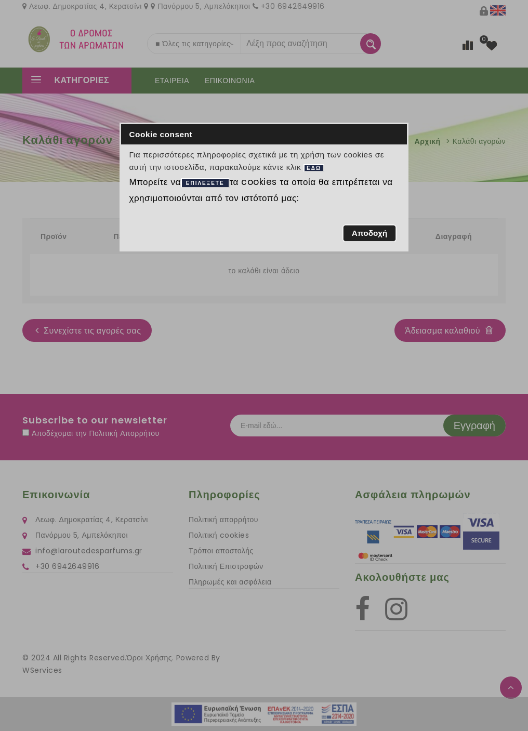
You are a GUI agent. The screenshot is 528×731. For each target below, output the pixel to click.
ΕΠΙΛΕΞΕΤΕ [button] (205, 183)
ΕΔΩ (314, 168)
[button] (369, 233)
